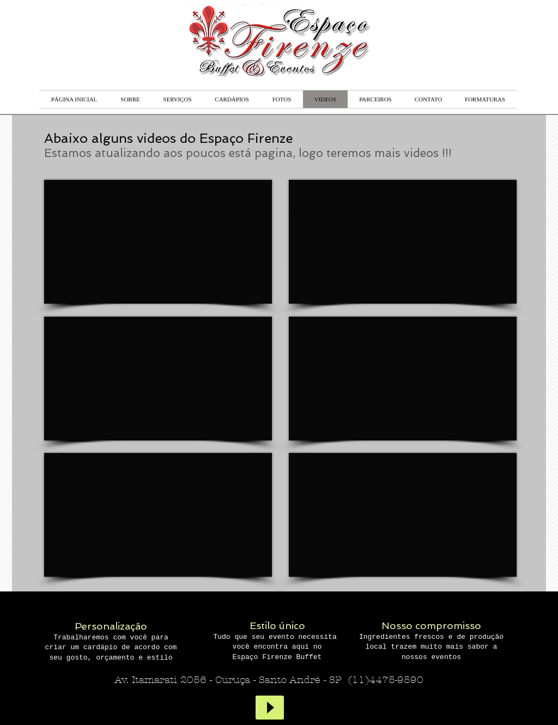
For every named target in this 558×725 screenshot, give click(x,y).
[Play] (270, 708)
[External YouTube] (402, 241)
